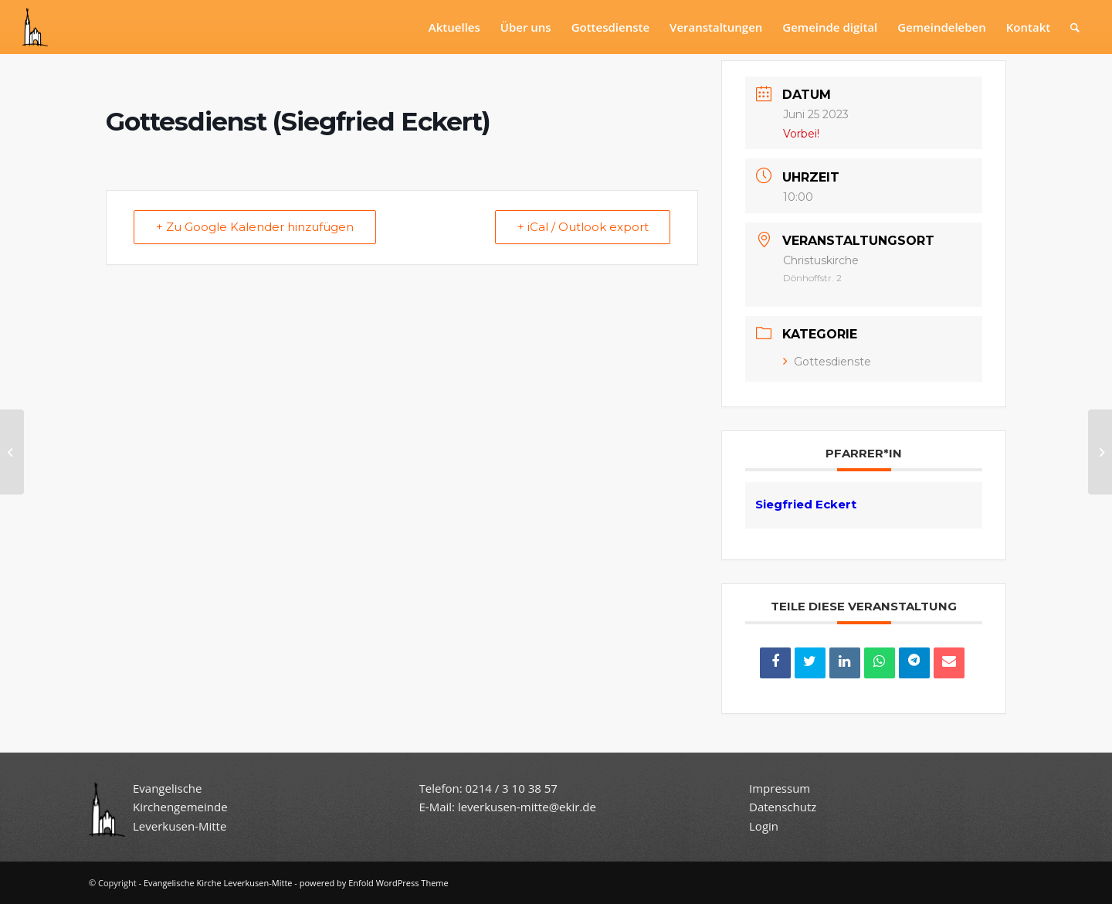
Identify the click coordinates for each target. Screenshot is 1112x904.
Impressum (779, 788)
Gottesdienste (827, 362)
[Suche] (1075, 27)
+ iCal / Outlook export (582, 226)
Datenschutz (784, 806)
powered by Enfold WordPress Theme (374, 883)
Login (763, 826)
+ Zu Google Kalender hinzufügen (255, 226)
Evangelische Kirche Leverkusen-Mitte (218, 883)
